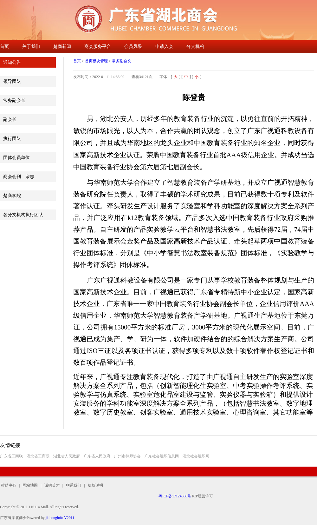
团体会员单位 (16, 157)
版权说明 (94, 485)
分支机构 (195, 46)
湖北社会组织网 (196, 456)
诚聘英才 (52, 485)
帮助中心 (9, 485)
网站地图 (30, 485)
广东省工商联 (11, 456)
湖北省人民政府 (66, 456)
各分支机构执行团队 (23, 214)
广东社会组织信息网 (162, 456)
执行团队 (12, 138)
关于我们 (31, 46)
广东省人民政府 (97, 456)
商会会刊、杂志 (18, 176)
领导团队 (12, 81)
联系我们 (73, 485)
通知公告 (12, 62)
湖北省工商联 (38, 456)
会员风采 (133, 46)
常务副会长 (14, 100)
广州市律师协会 (127, 456)
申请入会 (164, 46)
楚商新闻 (62, 46)
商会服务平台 (97, 46)
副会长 (9, 119)
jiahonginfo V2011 (60, 517)
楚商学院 (12, 195)
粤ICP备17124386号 (174, 496)
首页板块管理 (96, 61)
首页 (4, 46)
